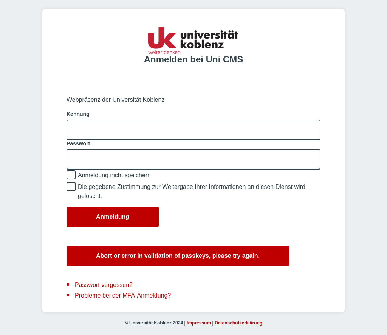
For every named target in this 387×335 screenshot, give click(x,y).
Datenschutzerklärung (238, 323)
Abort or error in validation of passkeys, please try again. (178, 255)
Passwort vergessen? (104, 285)
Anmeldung (112, 216)
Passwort (78, 143)
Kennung (78, 114)
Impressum (199, 323)
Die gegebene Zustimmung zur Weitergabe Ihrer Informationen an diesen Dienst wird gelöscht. (191, 191)
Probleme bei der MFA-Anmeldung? (123, 295)
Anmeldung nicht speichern (114, 175)
